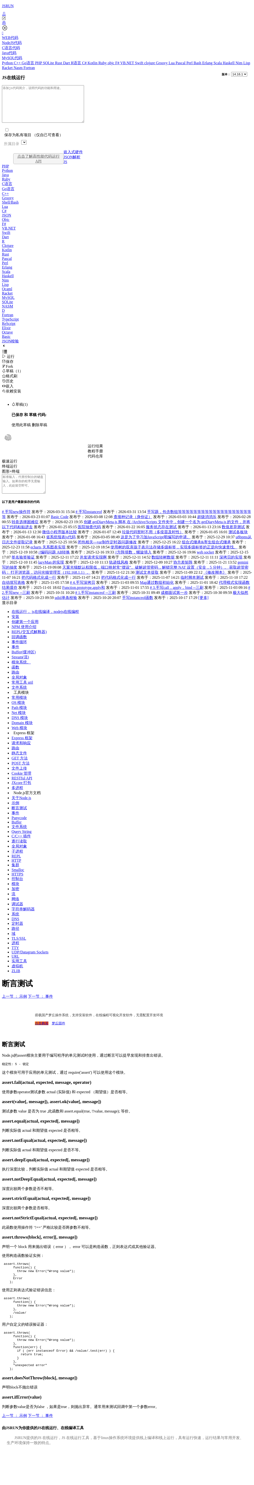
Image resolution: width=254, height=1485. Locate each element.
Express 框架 (23, 744)
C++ (18, 63)
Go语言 (28, 63)
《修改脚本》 (215, 583)
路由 (15, 683)
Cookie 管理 (21, 784)
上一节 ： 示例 (14, 1007)
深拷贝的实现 (230, 568)
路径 (15, 939)
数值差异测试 (233, 538)
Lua (172, 63)
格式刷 (9, 383)
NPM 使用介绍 (24, 638)
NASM (7, 313)
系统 (15, 925)
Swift (139, 63)
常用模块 (19, 708)
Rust (59, 63)
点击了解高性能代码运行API (38, 165)
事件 (15, 658)
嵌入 (7, 393)
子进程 (17, 862)
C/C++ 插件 (21, 847)
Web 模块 (19, 739)
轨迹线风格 (118, 573)
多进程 (17, 799)
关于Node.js (21, 809)
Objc (5, 227)
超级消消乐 (206, 528)
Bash (198, 63)
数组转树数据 (163, 568)
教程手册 (95, 458)
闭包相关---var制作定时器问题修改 (107, 553)
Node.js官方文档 (27, 804)
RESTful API (22, 789)
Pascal (181, 63)
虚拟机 (17, 977)
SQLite (49, 63)
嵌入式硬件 (73, 159)
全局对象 (19, 688)
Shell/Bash (10, 209)
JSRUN (8, 6)
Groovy (162, 63)
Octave (7, 339)
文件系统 (19, 698)
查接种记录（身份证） (133, 528)
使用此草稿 (21, 432)
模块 (15, 895)
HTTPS (17, 885)
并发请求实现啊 (93, 568)
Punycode (19, 829)
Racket (7, 68)
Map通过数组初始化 (157, 593)
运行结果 (95, 453)
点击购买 (41, 1034)
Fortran (29, 68)
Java (5, 182)
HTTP (16, 871)
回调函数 (19, 648)
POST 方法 (21, 774)
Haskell (229, 63)
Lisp (246, 63)
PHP (39, 63)
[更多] (203, 608)
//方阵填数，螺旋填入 (133, 563)
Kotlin (93, 63)
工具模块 (21, 703)
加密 (15, 900)
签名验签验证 (23, 568)
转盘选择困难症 (25, 533)
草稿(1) (20, 412)
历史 (7, 388)
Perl (190, 63)
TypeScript (10, 326)
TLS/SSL (19, 949)
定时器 (17, 934)
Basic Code (59, 528)
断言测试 (19, 819)
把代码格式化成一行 (38, 588)
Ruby (103, 63)
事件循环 (19, 653)
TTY (15, 959)
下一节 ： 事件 (40, 1007)
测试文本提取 (147, 583)
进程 (15, 954)
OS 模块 (18, 713)
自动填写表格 (13, 593)
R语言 (76, 63)
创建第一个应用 (25, 632)
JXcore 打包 (21, 793)
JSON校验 (10, 348)
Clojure (7, 253)
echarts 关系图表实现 (48, 558)
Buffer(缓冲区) (24, 663)
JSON (6, 222)
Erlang (208, 63)
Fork (7, 374)
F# (117, 63)
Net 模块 (19, 723)
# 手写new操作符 (16, 523)
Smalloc (18, 881)
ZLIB (16, 982)
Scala (218, 63)
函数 (15, 678)
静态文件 (19, 764)
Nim (239, 63)
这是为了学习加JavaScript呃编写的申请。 (156, 548)
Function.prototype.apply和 (83, 598)
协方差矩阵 (183, 573)
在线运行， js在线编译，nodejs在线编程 (45, 622)
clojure (150, 63)
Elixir (6, 335)
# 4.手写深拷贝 (82, 593)
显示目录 (9, 613)
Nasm (18, 68)
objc (111, 63)
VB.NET (127, 63)
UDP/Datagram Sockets (30, 963)
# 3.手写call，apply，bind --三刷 (176, 598)
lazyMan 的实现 (51, 573)
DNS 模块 (20, 728)
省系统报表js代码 (61, 548)
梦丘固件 (58, 1034)
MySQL (8, 305)
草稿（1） (12, 378)
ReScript (8, 331)
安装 (15, 627)
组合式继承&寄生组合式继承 (206, 553)
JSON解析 (72, 164)
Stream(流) (20, 668)
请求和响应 (21, 754)
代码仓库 (95, 463)
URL (15, 967)
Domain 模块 (22, 734)
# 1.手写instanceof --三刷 (95, 603)
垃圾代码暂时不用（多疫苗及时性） (152, 543)
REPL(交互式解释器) (29, 643)
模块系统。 (21, 673)
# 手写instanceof (89, 523)
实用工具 (19, 972)
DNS (15, 930)
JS (65, 169)
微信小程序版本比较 (59, 543)
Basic (6, 344)
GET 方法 (20, 769)
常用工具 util (22, 693)
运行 (8, 364)
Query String (22, 842)
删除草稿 (39, 432)
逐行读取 (19, 852)
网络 (15, 910)
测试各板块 (238, 543)
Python (8, 63)
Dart (67, 63)
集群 (15, 876)
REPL (16, 867)
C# (85, 63)
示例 (15, 814)
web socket (205, 563)
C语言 (7, 191)
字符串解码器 (23, 920)
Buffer (16, 833)
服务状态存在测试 (161, 538)
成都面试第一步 (174, 603)
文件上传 (19, 779)
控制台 (17, 889)
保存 (7, 369)
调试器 (17, 915)
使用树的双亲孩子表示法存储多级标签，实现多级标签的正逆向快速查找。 (174, 558)
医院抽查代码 (89, 538)
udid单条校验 (66, 608)
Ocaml (7, 296)
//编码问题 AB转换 (54, 563)
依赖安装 (11, 398)
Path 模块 (19, 718)
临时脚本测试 (192, 588)
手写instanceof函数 (137, 608)
